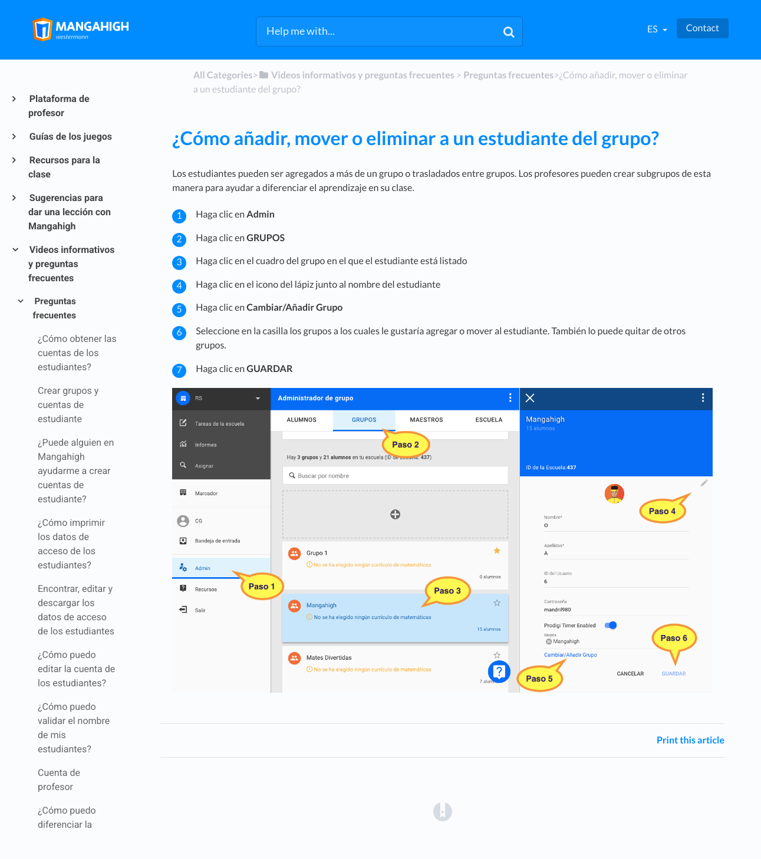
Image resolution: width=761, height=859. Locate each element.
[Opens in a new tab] (442, 811)
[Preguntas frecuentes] (508, 75)
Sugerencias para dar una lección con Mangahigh (69, 212)
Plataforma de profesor (59, 106)
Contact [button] (702, 28)
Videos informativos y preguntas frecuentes (71, 264)
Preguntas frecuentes (54, 308)
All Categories (223, 75)
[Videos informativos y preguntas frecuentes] (356, 75)
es (653, 29)
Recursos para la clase (64, 167)
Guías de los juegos (70, 136)
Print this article (690, 740)
